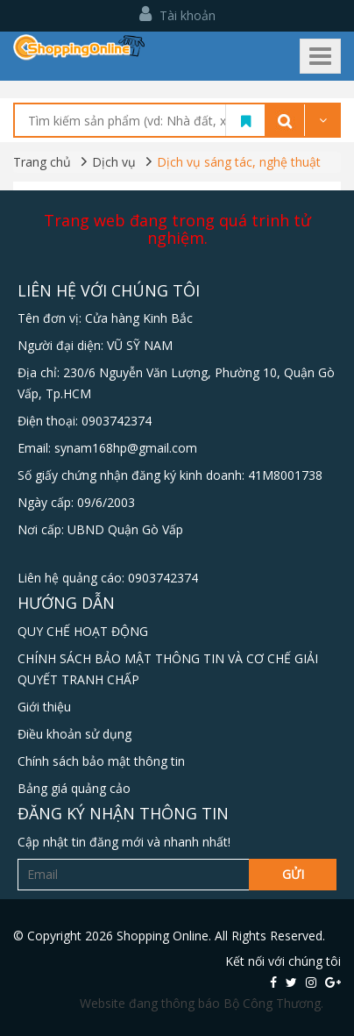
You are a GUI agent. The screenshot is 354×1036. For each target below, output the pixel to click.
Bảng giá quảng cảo (74, 788)
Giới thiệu (44, 706)
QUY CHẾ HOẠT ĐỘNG (83, 631)
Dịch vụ (114, 162)
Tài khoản (177, 15)
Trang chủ (42, 162)
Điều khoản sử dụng (74, 733)
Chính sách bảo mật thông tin (101, 761)
